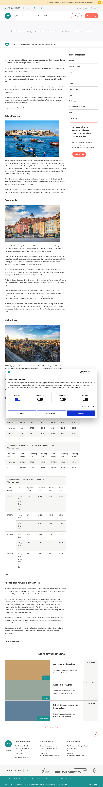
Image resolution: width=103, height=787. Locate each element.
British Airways (75, 66)
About (79, 8)
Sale (70, 112)
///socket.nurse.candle (22, 757)
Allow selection (51, 413)
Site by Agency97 (93, 784)
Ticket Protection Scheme (31, 784)
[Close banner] (94, 372)
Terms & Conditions (59, 779)
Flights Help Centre (61, 784)
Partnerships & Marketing (47, 784)
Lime (71, 84)
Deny (22, 413)
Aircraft (72, 60)
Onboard (72, 101)
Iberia (71, 72)
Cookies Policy (18, 779)
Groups (24, 16)
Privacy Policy (8, 779)
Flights (16, 16)
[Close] (99, 2)
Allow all (81, 413)
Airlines (47, 16)
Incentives (58, 16)
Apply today (91, 16)
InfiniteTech (34, 16)
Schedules (73, 118)
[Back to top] (97, 734)
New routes (73, 89)
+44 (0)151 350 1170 (12, 8)
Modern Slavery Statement (44, 779)
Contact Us (94, 8)
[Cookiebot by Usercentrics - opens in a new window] (81, 372)
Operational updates (77, 107)
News (86, 8)
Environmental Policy (30, 779)
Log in (7, 641)
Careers (7, 784)
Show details (86, 407)
